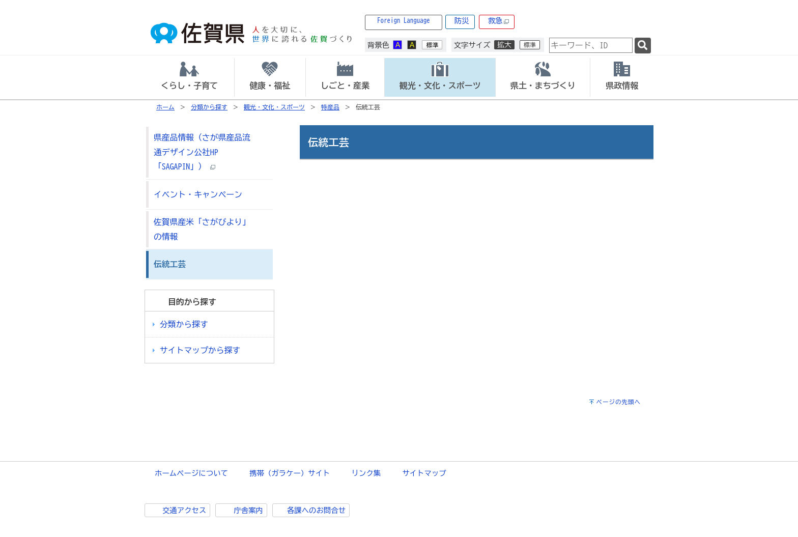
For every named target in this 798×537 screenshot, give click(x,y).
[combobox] (591, 45)
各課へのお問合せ (316, 510)
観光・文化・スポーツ (274, 107)
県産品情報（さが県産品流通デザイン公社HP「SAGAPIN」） (202, 152)
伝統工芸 (170, 264)
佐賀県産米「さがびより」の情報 (202, 229)
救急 (498, 21)
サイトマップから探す (200, 350)
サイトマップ (424, 473)
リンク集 (366, 473)
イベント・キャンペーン (198, 194)
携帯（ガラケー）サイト (289, 473)
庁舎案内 (248, 510)
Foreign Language (403, 20)
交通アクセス (184, 510)
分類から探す (209, 107)
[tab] (189, 77)
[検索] (643, 45)
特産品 (330, 107)
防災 (461, 20)
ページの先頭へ (618, 402)
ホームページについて (191, 473)
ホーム (165, 107)
